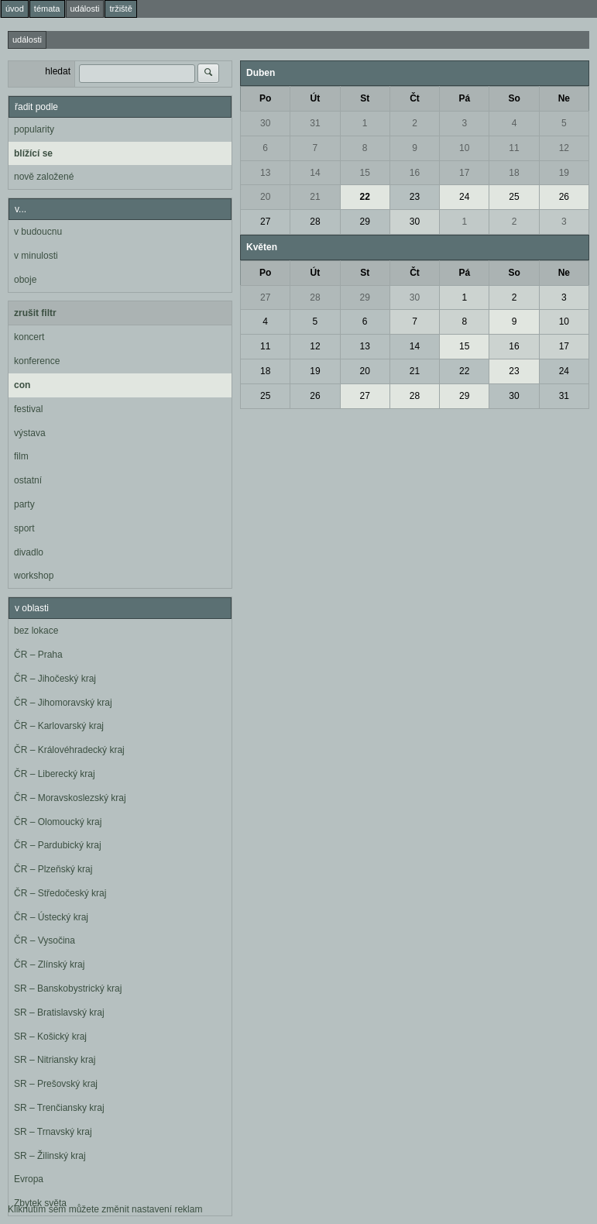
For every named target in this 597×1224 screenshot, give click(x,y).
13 (265, 172)
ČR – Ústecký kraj (51, 917)
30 (265, 123)
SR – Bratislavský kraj (59, 1012)
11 (514, 148)
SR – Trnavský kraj (53, 1131)
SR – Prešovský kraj (56, 1083)
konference (37, 361)
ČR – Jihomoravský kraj (63, 702)
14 (315, 172)
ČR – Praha (38, 654)
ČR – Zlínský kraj (49, 964)
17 (464, 172)
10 (464, 148)
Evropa (28, 1179)
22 (365, 196)
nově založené (44, 176)
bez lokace (36, 630)
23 (415, 196)
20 (265, 196)
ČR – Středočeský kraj (60, 893)
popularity (34, 129)
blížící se (33, 153)
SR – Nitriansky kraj (54, 1059)
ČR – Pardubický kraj (57, 845)
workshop (33, 575)
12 (564, 148)
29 (365, 221)
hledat (57, 71)
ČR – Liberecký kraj (54, 773)
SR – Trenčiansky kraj (59, 1107)
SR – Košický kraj (50, 1036)
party (24, 504)
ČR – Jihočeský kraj (55, 678)
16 (415, 172)
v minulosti (36, 255)
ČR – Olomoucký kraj (57, 822)
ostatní (28, 480)
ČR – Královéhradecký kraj (69, 749)
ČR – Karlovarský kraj (59, 725)
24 (464, 196)
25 (514, 196)
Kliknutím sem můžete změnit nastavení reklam (105, 1209)
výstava (30, 433)
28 (315, 221)
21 (315, 196)
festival (28, 409)
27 (265, 221)
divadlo (28, 552)
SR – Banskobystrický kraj (68, 988)
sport (24, 528)
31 (315, 123)
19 (564, 172)
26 (564, 196)
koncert (29, 337)
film (21, 456)
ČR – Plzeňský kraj (53, 869)
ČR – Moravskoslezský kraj (70, 798)
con (22, 385)
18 (514, 172)
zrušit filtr (35, 313)
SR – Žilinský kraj (50, 1155)
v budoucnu (38, 231)
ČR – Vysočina (44, 940)
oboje (25, 279)
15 (365, 172)
